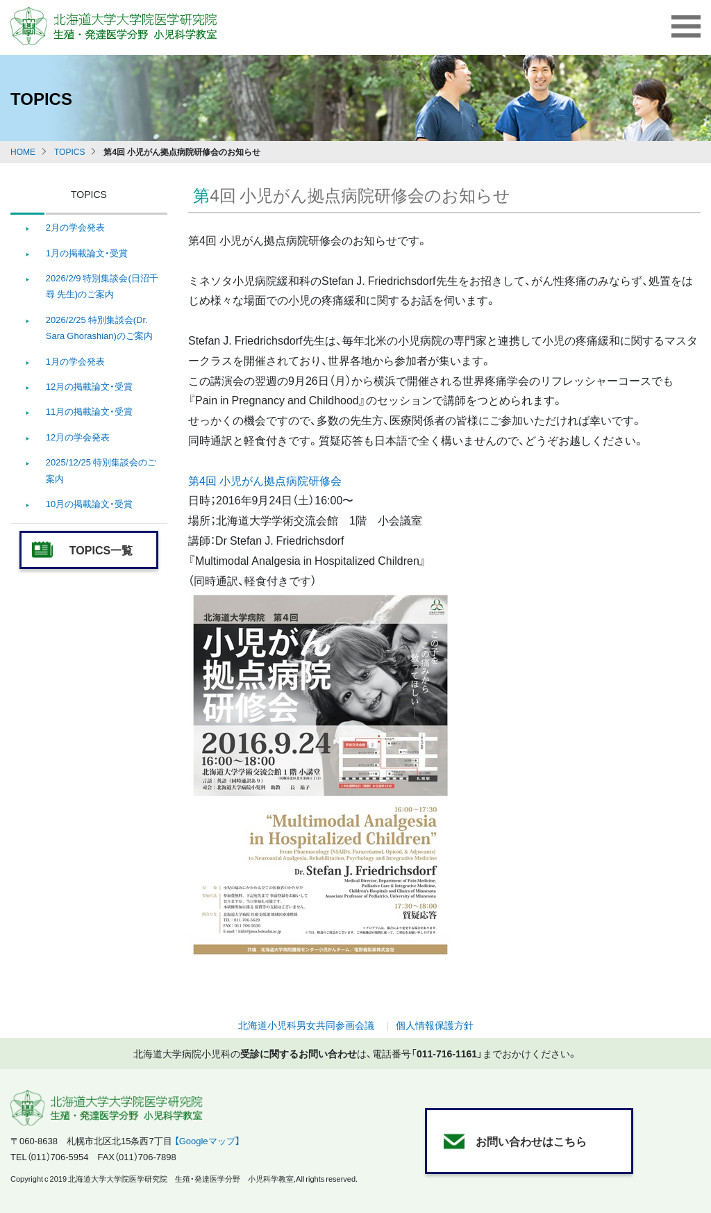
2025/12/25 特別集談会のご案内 (101, 469)
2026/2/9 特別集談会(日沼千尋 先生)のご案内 (102, 285)
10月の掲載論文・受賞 (89, 503)
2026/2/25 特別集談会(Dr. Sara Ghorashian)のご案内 (99, 327)
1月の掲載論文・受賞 (87, 252)
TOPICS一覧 (101, 549)
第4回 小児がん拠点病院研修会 (265, 480)
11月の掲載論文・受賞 (89, 411)
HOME (22, 151)
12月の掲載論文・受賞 (89, 386)
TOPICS (69, 151)
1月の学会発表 (75, 361)
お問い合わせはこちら (531, 1140)
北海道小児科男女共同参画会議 (306, 1025)
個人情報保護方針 (435, 1025)
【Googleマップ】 (207, 1140)
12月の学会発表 (78, 436)
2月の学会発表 (75, 226)
